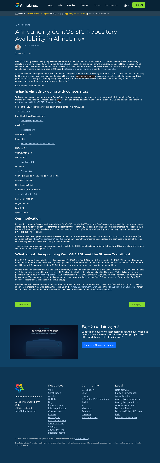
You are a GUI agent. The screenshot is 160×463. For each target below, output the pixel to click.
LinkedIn (86, 414)
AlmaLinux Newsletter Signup (98, 345)
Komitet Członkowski (126, 417)
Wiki (60, 5)
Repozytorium (55, 405)
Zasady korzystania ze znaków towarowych (126, 404)
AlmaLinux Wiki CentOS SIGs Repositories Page (41, 102)
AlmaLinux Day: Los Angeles (38, 13)
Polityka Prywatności (126, 392)
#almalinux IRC (90, 417)
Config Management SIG (32, 120)
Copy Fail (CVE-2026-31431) (75, 13)
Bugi (50, 402)
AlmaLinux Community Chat (84, 287)
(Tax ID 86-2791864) (81, 439)
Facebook (87, 411)
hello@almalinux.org (25, 411)
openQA (52, 426)
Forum (85, 396)
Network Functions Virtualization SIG (38, 143)
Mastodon (87, 408)
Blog (50, 5)
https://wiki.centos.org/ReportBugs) (49, 239)
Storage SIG (70, 69)
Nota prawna (122, 389)
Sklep (97, 5)
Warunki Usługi (123, 396)
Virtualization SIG (85, 69)
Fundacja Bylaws (123, 408)
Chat (84, 392)
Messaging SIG (28, 130)
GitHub (52, 399)
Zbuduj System (56, 429)
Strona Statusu (56, 423)
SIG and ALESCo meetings (95, 399)
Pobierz (138, 4)
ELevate (52, 414)
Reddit (109, 289)
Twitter (98, 289)
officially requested (46, 275)
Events (84, 5)
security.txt (54, 417)
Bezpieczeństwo (56, 432)
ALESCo (52, 396)
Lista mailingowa (57, 420)
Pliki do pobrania (57, 408)
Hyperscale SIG (108, 69)
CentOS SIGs (62, 64)
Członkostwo (54, 411)
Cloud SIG (25, 111)
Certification (54, 392)
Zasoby (71, 5)
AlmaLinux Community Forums (122, 287)
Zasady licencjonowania (127, 399)
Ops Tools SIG (27, 162)
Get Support (111, 5)
